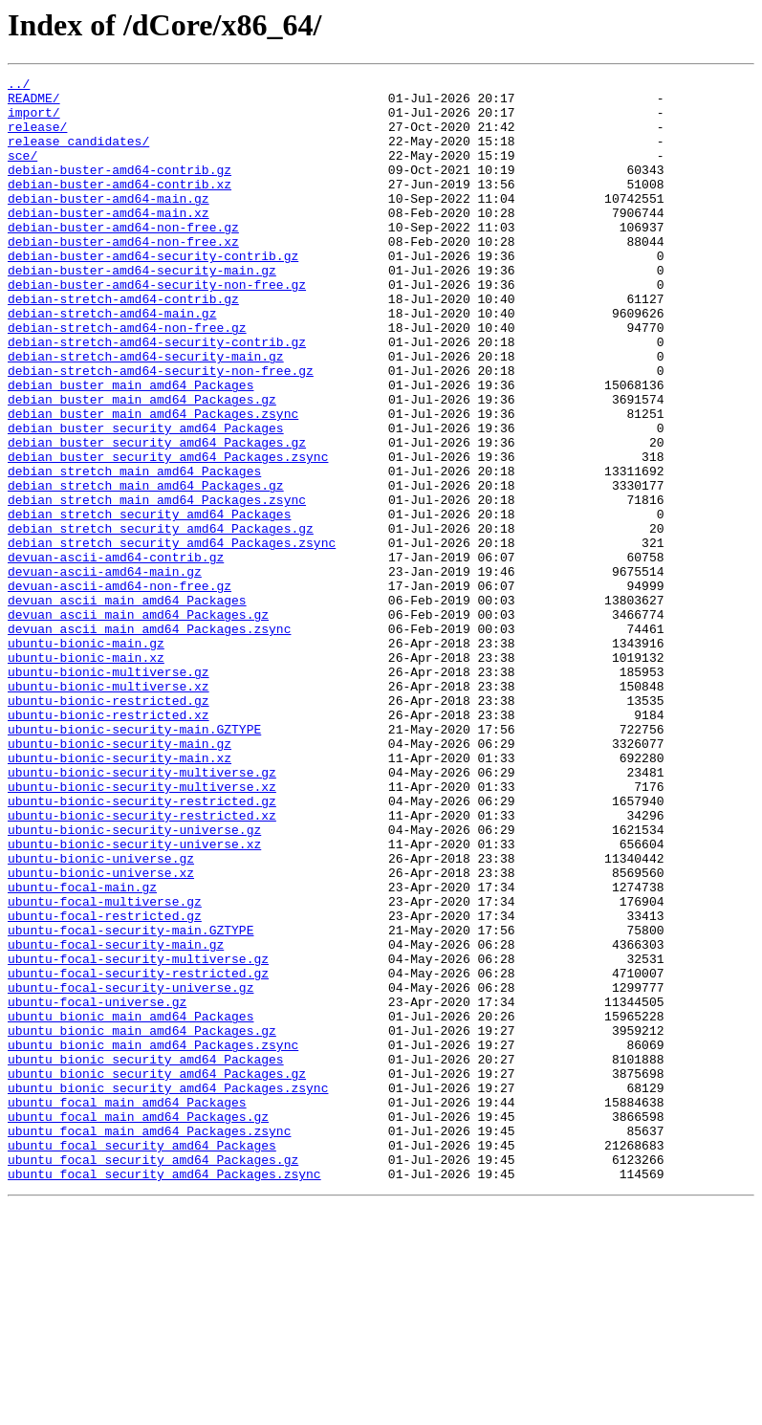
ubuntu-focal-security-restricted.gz (138, 1153)
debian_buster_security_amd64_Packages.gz (157, 516)
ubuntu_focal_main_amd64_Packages (127, 1308)
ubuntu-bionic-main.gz (86, 757)
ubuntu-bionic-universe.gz (101, 1015)
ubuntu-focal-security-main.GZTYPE (130, 1101)
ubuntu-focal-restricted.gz (105, 1084)
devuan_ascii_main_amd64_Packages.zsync (149, 740)
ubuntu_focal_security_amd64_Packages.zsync (164, 1394)
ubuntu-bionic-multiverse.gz (108, 791)
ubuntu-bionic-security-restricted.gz (142, 946)
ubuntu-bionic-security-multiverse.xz (142, 929)
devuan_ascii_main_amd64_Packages (127, 705)
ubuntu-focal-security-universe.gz (130, 1170)
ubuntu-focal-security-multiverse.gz (138, 1136)
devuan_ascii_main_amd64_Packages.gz (138, 723)
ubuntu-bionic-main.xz (86, 774)
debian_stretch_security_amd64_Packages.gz (161, 619)
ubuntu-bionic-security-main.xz (119, 895)
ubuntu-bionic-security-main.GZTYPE (134, 860)
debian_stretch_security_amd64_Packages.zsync (172, 637)
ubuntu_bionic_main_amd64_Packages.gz (142, 1222)
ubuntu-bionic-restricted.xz (108, 843)
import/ (34, 120)
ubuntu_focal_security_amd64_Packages (142, 1360)
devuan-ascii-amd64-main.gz (105, 671)
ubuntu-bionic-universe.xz (101, 1032)
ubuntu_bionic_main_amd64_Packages (130, 1205)
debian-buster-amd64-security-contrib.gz (153, 292)
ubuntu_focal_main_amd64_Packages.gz (138, 1325)
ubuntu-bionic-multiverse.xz (108, 809)
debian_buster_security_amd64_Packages (146, 499)
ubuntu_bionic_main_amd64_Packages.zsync (153, 1239)
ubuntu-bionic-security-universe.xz (134, 998)
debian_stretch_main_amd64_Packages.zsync (157, 585)
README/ (34, 103)
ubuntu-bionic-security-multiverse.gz (142, 912)
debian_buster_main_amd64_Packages (130, 447)
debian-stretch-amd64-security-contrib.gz (157, 396)
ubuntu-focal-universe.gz (97, 1187)
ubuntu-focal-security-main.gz (116, 1119)
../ (19, 86)
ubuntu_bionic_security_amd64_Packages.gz (157, 1273)
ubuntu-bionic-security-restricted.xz (142, 964)
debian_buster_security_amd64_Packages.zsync (168, 533)
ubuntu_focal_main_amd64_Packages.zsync (149, 1342)
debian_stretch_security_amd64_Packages (149, 602)
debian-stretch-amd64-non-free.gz (127, 378)
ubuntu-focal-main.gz (82, 1050)
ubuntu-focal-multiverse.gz (105, 1067)
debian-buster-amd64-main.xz (108, 241)
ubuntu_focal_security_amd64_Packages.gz (153, 1377)
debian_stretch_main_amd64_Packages (134, 550)
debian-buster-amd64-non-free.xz (123, 275)
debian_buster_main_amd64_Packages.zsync (153, 482)
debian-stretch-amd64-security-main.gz (146, 413)
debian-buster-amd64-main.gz (108, 223)
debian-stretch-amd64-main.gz (112, 361)
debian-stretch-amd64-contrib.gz (123, 344)
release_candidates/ (78, 155)
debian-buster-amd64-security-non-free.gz (157, 327)
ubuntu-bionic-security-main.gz (119, 878)
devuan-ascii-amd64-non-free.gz (119, 688)
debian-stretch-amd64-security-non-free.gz (161, 430)
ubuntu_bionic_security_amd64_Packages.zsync (168, 1291)
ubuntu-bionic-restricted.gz (108, 826)
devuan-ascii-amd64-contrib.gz (116, 654)
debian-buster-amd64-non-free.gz (123, 258)
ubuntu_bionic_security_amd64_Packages (146, 1256)
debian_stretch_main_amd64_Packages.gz (146, 568)
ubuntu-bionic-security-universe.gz (134, 981)
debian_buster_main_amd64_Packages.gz (142, 464)
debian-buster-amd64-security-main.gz (142, 309)
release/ (37, 137)
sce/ (22, 172)
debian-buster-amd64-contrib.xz (119, 206)
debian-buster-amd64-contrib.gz (119, 189)
